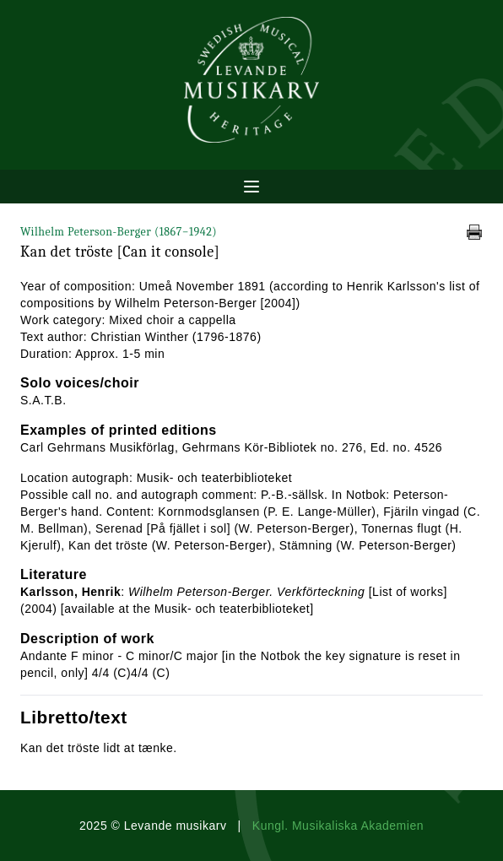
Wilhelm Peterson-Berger (118, 232)
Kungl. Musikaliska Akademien (338, 825)
